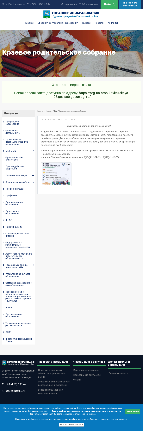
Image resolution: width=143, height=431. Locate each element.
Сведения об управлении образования (58, 23)
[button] (56, 174)
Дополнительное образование (14, 203)
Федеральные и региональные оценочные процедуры (17, 244)
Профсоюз (11, 195)
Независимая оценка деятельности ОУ (16, 266)
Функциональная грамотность (14, 158)
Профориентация (14, 189)
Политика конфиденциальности (71, 426)
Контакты (113, 23)
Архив (8, 307)
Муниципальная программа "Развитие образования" (16, 141)
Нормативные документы (87, 375)
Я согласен (133, 412)
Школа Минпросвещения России (18, 340)
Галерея (86, 23)
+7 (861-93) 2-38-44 (40, 4)
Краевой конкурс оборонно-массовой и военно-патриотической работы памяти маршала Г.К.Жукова (18, 296)
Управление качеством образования (17, 275)
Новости (99, 23)
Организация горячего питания (17, 234)
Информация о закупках (86, 370)
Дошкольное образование (12, 212)
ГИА (55, 111)
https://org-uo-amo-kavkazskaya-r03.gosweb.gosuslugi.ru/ (90, 95)
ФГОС (8, 332)
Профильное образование (12, 122)
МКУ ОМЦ (10, 150)
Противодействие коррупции (14, 167)
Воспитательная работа (17, 182)
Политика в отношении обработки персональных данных (51, 373)
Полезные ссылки (118, 373)
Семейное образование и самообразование (18, 284)
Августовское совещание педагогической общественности (18, 256)
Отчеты (77, 379)
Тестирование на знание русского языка (18, 324)
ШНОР (8, 220)
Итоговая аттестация (16, 175)
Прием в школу (13, 227)
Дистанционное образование (13, 315)
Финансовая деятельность (12, 131)
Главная (29, 23)
